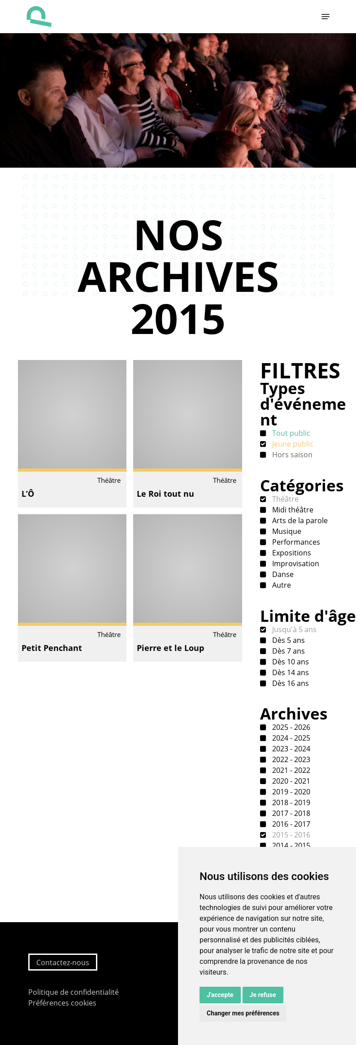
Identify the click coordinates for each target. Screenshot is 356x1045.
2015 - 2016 (290, 835)
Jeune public (291, 444)
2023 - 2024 (290, 749)
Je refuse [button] (263, 994)
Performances (295, 542)
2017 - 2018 (290, 813)
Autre (280, 585)
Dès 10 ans (289, 662)
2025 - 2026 (290, 727)
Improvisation (294, 563)
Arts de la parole (299, 520)
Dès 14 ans (289, 672)
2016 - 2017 (290, 824)
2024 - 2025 (290, 738)
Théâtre (284, 499)
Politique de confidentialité (73, 992)
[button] (325, 16)
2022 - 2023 (290, 759)
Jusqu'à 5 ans (293, 629)
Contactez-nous (62, 962)
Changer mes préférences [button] (243, 1013)
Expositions (290, 553)
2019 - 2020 (290, 792)
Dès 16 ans (289, 683)
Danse (282, 574)
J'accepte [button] (220, 994)
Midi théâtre (291, 510)
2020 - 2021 (290, 781)
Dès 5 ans (287, 640)
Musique (285, 531)
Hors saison (291, 455)
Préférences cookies (62, 1003)
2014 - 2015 (290, 845)
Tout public (290, 433)
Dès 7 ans (287, 651)
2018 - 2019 (290, 802)
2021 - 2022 (290, 770)
